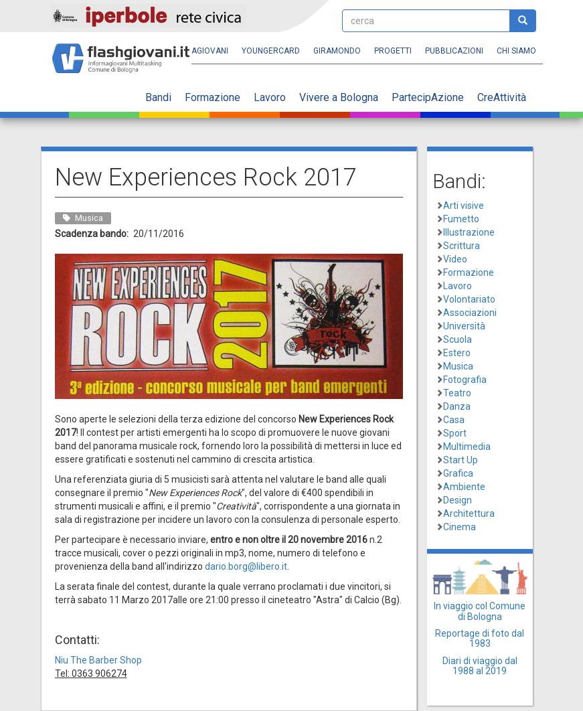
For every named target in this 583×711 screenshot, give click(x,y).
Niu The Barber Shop (98, 660)
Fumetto (461, 219)
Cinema (459, 527)
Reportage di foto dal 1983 (479, 638)
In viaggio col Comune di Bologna (479, 611)
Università (464, 326)
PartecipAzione (428, 97)
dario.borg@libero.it (246, 566)
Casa (454, 419)
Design (457, 500)
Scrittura (461, 245)
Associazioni (470, 312)
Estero (457, 352)
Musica (458, 366)
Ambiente (464, 486)
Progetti (393, 51)
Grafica (458, 473)
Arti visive (463, 205)
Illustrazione (469, 232)
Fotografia (465, 379)
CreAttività (501, 97)
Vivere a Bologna (338, 97)
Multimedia (467, 446)
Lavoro (270, 97)
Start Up (460, 460)
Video (455, 259)
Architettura (469, 513)
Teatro (457, 393)
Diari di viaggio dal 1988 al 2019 (479, 665)
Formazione (212, 97)
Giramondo (337, 51)
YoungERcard (271, 51)
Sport (455, 433)
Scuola (457, 339)
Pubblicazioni (454, 51)
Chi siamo (516, 51)
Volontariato (469, 299)
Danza (457, 406)
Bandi (158, 97)
